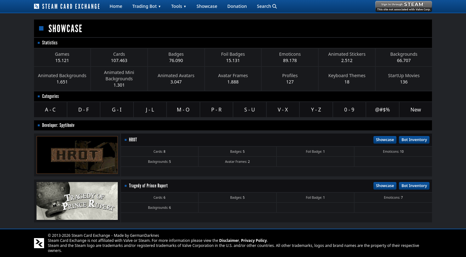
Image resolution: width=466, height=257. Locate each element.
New (416, 109)
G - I (117, 109)
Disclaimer (229, 240)
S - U (249, 109)
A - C (50, 109)
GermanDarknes (144, 235)
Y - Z (316, 109)
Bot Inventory (414, 139)
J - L (150, 109)
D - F (83, 109)
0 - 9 (349, 109)
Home (116, 6)
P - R (216, 109)
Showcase (206, 6)
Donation (237, 6)
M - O (183, 109)
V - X (283, 109)
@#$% (382, 109)
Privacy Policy (254, 240)
